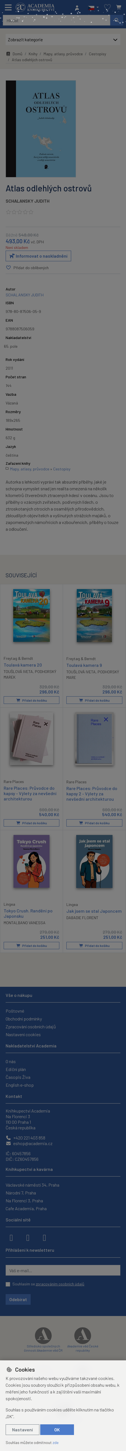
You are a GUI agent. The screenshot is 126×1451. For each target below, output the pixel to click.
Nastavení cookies (23, 1034)
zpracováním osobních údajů (60, 1283)
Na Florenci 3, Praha (24, 1200)
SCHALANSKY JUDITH (28, 200)
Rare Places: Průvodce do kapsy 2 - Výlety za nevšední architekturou (91, 794)
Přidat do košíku (31, 700)
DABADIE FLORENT (82, 917)
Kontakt (14, 1096)
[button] (93, 7)
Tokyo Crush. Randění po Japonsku (28, 913)
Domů (14, 53)
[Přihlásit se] (78, 7)
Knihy (33, 53)
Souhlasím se (48, 1283)
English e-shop (20, 1085)
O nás (11, 1061)
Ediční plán (16, 1069)
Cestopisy (97, 53)
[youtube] (44, 1237)
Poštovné (15, 1010)
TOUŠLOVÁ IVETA (18, 671)
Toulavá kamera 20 (23, 664)
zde (55, 1442)
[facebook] (11, 1237)
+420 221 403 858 (25, 1137)
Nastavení (22, 1429)
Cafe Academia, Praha (26, 1208)
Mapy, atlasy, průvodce (63, 53)
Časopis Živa (18, 1077)
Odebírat (18, 1299)
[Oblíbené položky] (107, 7)
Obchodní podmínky (24, 1018)
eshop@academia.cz (29, 1143)
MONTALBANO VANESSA (25, 922)
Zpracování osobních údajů (31, 1026)
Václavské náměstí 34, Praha (32, 1184)
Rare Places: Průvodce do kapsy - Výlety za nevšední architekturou (30, 793)
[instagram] (27, 1237)
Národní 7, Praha (21, 1192)
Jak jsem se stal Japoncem (94, 911)
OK (57, 1429)
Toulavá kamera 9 (84, 665)
